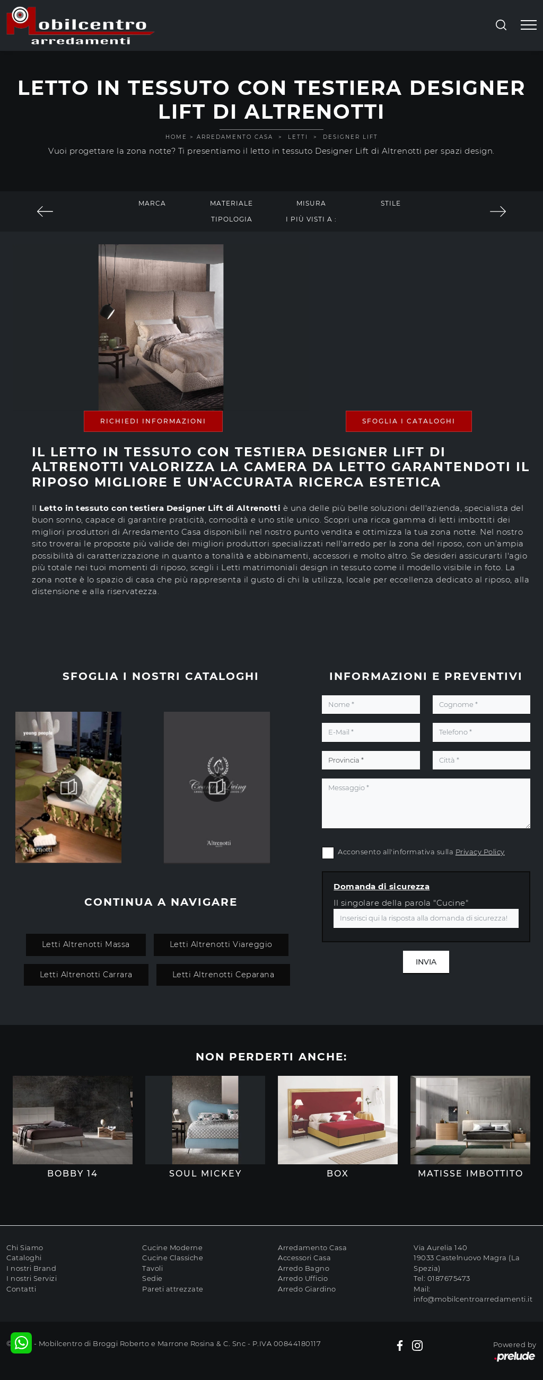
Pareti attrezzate (173, 1289)
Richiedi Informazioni (153, 421)
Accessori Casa (304, 1257)
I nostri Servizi (31, 1278)
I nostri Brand (31, 1268)
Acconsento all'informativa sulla (421, 851)
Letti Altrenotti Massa (86, 944)
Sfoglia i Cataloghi (409, 421)
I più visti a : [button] (311, 219)
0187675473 (448, 1278)
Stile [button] (391, 203)
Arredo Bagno (303, 1268)
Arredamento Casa (235, 137)
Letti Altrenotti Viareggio (221, 944)
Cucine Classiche (172, 1257)
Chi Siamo (24, 1247)
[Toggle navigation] (529, 25)
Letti (298, 137)
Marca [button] (152, 203)
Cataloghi (24, 1257)
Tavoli (152, 1268)
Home (176, 137)
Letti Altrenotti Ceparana (223, 974)
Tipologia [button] (231, 219)
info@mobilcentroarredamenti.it (473, 1299)
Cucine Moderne (172, 1247)
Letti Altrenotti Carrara (86, 974)
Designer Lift (350, 137)
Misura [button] (311, 203)
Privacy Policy (480, 851)
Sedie (152, 1278)
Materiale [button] (231, 203)
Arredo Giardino (307, 1289)
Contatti (21, 1289)
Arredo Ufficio (303, 1278)
